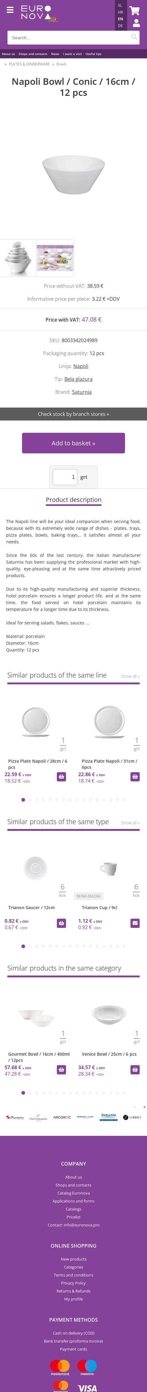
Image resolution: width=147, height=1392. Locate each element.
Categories (73, 1267)
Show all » (130, 676)
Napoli (80, 366)
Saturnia (82, 392)
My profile (73, 1299)
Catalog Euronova (73, 1193)
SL (120, 5)
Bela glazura (78, 379)
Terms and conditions (73, 1275)
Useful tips (93, 54)
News (55, 54)
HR (120, 12)
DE (120, 25)
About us (8, 54)
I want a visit (72, 54)
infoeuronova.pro (82, 1225)
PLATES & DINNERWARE (29, 64)
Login (133, 29)
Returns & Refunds (73, 1291)
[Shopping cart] (133, 11)
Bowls (62, 64)
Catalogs (73, 1209)
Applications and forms (73, 1201)
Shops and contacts (33, 54)
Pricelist (74, 1217)
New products (73, 1259)
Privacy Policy (73, 1283)
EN (120, 19)
